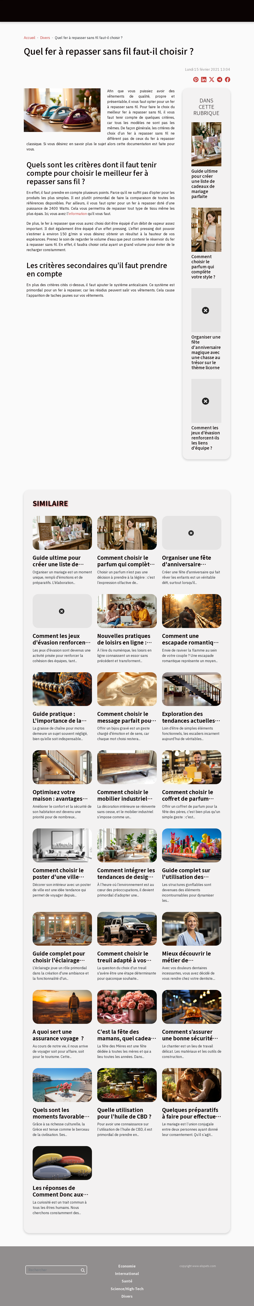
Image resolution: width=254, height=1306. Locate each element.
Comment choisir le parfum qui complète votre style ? (203, 266)
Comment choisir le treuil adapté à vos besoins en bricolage (124, 960)
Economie (127, 1266)
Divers (45, 37)
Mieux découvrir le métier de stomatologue (186, 960)
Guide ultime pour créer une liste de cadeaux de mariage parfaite (204, 183)
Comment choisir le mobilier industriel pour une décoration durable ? (124, 802)
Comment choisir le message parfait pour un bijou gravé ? (125, 720)
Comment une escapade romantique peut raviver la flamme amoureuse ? (191, 645)
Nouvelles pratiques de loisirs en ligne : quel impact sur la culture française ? (123, 645)
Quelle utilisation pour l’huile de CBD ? (124, 1113)
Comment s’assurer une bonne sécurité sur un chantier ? (187, 1038)
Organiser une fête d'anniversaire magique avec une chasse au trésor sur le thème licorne (206, 352)
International (127, 1273)
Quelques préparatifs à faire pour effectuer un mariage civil (190, 1116)
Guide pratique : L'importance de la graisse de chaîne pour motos (62, 723)
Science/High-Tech (127, 1288)
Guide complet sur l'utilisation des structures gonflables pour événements (190, 880)
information (78, 213)
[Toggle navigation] (15, 11)
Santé (127, 1281)
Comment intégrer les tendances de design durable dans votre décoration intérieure (126, 880)
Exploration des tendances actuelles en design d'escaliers (190, 720)
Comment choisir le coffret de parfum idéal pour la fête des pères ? (190, 802)
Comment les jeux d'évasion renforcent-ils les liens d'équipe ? (205, 437)
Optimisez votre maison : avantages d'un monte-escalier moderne (59, 802)
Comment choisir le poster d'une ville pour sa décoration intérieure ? (58, 880)
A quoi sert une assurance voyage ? (58, 1035)
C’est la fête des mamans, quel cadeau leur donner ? (125, 1038)
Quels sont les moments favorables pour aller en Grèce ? (60, 1116)
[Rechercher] (56, 1269)
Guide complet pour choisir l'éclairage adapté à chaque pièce (62, 960)
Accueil (29, 37)
